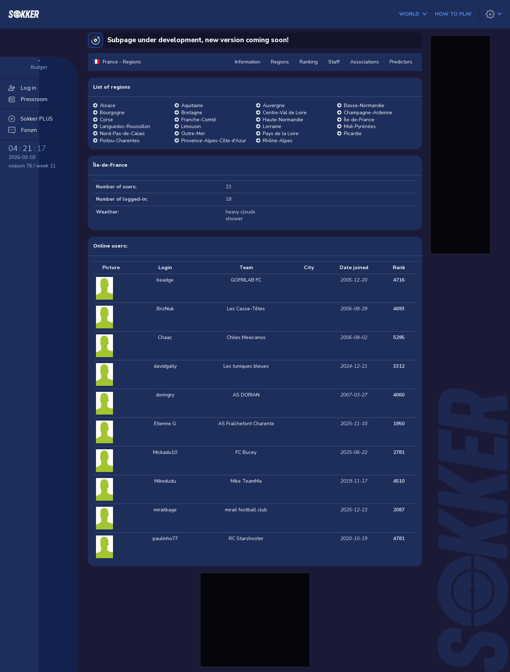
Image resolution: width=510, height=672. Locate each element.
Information (247, 62)
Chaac (165, 337)
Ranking (309, 62)
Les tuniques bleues (246, 366)
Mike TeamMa (246, 481)
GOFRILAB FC (246, 280)
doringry (165, 394)
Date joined (354, 267)
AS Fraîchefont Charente (246, 423)
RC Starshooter (246, 538)
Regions (280, 62)
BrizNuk (165, 308)
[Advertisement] (255, 618)
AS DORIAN (246, 394)
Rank (399, 267)
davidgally (165, 366)
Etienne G (165, 423)
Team (246, 267)
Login (165, 267)
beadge (165, 280)
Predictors (401, 62)
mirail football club (246, 509)
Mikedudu (165, 481)
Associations (364, 62)
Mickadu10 (165, 452)
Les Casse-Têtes (246, 308)
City (309, 267)
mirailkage (165, 509)
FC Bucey (246, 452)
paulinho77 (165, 538)
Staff (334, 62)
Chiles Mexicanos (246, 337)
